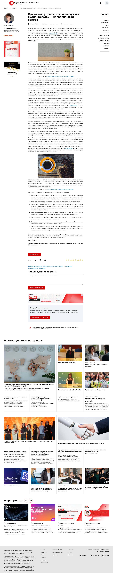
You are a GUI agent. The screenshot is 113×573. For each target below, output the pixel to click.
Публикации (105, 22)
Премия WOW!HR (104, 35)
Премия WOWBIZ (104, 40)
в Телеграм (35, 317)
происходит (73, 105)
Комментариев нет (67, 24)
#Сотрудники (68, 266)
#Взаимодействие (33, 268)
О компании (71, 549)
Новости (106, 20)
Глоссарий (70, 554)
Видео (107, 25)
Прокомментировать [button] (36, 287)
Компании (105, 27)
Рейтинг (106, 48)
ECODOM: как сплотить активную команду (60, 189)
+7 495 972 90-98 (103, 551)
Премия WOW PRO (103, 38)
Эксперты (106, 30)
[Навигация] (5, 3)
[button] (106, 3)
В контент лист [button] (34, 254)
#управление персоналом (35, 266)
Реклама (106, 43)
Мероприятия (105, 33)
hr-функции (69, 148)
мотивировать (53, 33)
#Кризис (61, 266)
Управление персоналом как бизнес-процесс (60, 76)
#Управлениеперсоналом (50, 266)
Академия (106, 46)
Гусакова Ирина (10, 28)
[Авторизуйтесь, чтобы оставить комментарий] (55, 279)
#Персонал (42, 268)
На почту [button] (46, 317)
